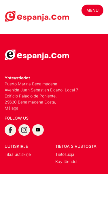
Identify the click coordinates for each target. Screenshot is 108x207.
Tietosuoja (64, 154)
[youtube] (38, 130)
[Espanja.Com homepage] (18, 17)
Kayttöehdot (66, 161)
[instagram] (24, 130)
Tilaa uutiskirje (18, 154)
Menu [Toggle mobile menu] (92, 10)
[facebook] (10, 130)
